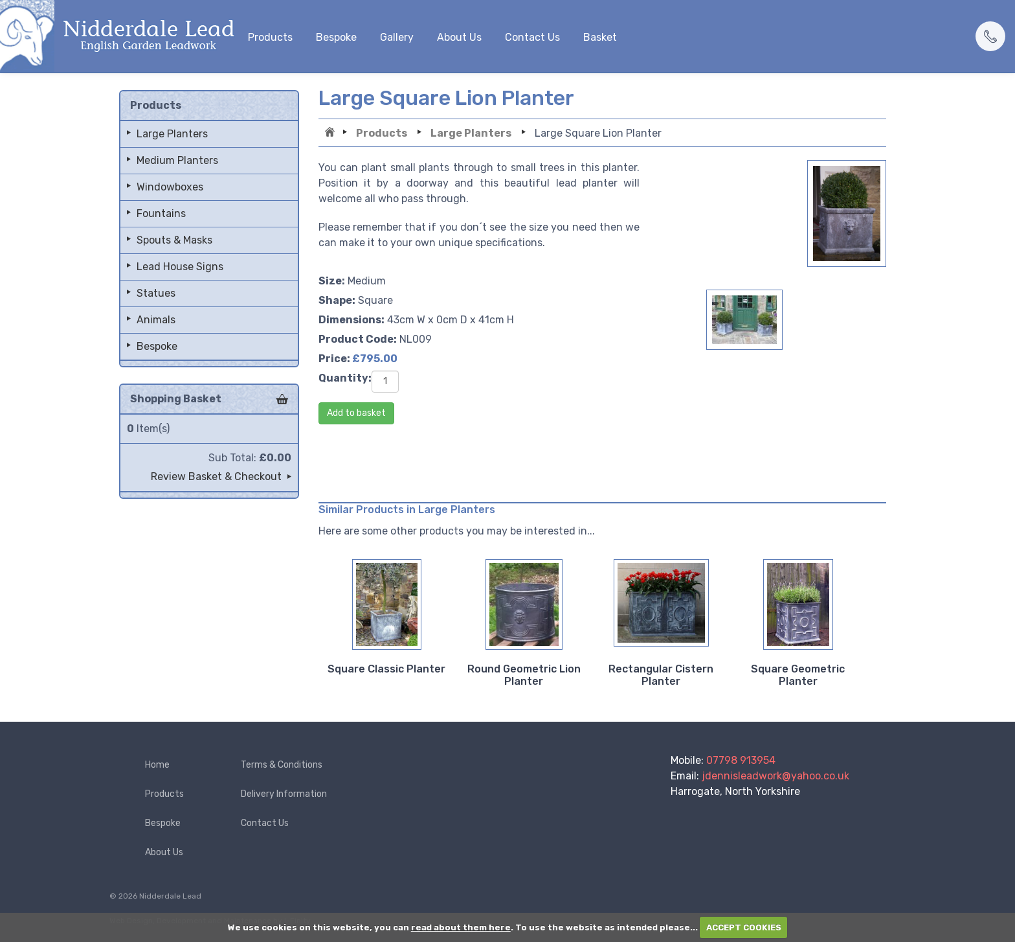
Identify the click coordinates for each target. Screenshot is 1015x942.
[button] (990, 36)
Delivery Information (284, 793)
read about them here (461, 927)
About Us (459, 37)
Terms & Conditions (281, 764)
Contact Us (532, 37)
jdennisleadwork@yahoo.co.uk (775, 776)
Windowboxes (170, 187)
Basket (600, 37)
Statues (156, 293)
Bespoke (336, 37)
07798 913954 (740, 760)
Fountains (161, 213)
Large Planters (470, 133)
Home (331, 133)
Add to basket (356, 413)
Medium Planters (177, 160)
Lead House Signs (180, 266)
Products (270, 37)
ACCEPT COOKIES (743, 927)
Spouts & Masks (174, 240)
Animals (156, 320)
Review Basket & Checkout (216, 476)
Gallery (397, 37)
